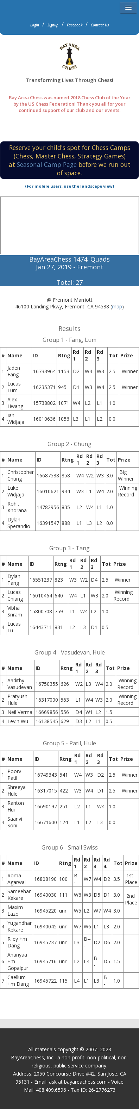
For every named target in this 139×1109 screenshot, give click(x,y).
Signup (53, 25)
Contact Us (100, 25)
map (117, 306)
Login (34, 25)
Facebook (74, 25)
